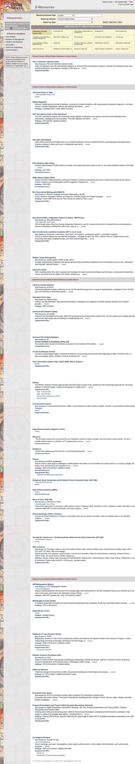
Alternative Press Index (42, 297)
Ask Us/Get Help (121, 2)
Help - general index (43, 394)
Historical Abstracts (40, 670)
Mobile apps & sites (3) (102, 43)
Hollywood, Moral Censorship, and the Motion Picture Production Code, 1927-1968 (65, 480)
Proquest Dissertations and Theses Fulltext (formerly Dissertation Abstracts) (63, 705)
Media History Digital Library (44, 178)
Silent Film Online (39, 270)
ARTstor (36, 383)
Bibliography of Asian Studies (44, 601)
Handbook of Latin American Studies (47, 634)
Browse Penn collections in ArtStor (48, 396)
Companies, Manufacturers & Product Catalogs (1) (41, 37)
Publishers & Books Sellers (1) (62, 49)
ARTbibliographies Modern (43, 584)
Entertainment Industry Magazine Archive (49, 429)
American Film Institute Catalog (45, 312)
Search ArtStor (42, 398)
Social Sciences (11, 50)
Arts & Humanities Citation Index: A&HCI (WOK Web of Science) (58, 362)
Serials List (40, 753)
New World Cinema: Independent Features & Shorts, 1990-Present (58, 218)
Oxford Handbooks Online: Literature (47, 514)
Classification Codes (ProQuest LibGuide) (51, 755)
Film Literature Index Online (43, 163)
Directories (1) (78, 37)
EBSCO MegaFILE (40, 102)
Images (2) (56, 43)
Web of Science (39, 547)
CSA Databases (44, 589)
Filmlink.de (37, 449)
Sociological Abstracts (41, 738)
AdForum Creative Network (43, 285)
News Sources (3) (38, 49)
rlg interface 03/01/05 (44, 649)
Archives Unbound (45, 482)
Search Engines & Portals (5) (104, 49)
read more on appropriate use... (16, 66)
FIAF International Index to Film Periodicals (50, 114)
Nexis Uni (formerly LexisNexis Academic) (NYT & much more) (57, 232)
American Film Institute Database (46, 337)
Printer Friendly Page (125, 4)
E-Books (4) (119, 37)
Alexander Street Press (47, 94)
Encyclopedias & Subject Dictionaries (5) (40, 43)
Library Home (107, 2)
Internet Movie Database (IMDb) (45, 490)
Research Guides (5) (80, 49)
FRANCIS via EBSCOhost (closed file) (50, 475)
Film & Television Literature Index (46, 62)
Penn (131, 2)
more (84, 68)
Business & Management (15, 39)
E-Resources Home (14, 18)
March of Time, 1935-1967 (42, 500)
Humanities (10, 45)
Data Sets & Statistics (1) (61, 37)
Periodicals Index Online (42, 693)
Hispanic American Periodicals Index (47, 655)
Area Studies (10, 37)
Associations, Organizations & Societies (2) (83, 31)
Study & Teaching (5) (122, 49)
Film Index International (42, 140)
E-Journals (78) (58, 31)
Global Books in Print (41, 611)
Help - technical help (44, 391)
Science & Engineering (14, 47)
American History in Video (43, 92)
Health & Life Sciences (14, 42)
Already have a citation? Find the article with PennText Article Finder (17, 26)
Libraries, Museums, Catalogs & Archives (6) (83, 43)
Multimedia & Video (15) (123, 43)
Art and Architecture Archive (44, 352)
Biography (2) (99, 31)
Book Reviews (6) (121, 31)
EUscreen (36, 437)
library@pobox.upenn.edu (72, 761)
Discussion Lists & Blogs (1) (103, 37)
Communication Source (42, 404)
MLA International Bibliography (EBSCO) (48, 192)
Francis (35, 459)
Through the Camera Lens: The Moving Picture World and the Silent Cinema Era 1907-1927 (68, 537)
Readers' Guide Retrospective (44, 258)
